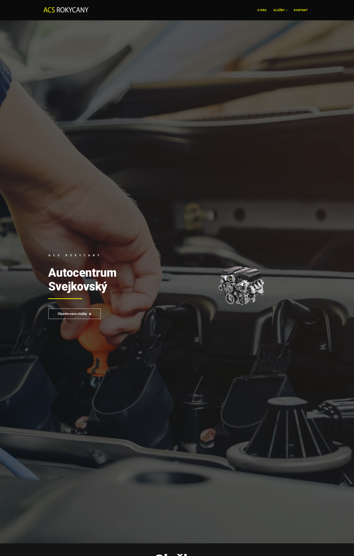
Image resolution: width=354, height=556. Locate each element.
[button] (74, 314)
